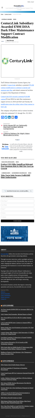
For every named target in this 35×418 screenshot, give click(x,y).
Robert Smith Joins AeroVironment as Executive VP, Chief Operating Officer (17, 328)
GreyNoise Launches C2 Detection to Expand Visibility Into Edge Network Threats (16, 338)
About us (3, 291)
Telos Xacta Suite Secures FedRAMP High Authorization (15, 176)
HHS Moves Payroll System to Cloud (11, 398)
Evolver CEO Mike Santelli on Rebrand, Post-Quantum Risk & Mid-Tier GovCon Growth (17, 166)
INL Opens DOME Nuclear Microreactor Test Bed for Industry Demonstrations (16, 383)
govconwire (8, 305)
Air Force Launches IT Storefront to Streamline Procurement (14, 368)
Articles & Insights (5, 293)
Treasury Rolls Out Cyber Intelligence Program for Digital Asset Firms (17, 388)
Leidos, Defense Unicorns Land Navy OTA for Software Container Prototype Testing (16, 378)
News (17, 161)
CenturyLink (11, 85)
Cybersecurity (6, 172)
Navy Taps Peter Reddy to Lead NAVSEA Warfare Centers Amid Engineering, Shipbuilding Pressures (17, 406)
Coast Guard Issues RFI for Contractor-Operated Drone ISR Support (17, 373)
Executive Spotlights (8, 161)
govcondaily (8, 361)
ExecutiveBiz (4, 254)
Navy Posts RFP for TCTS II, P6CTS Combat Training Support (16, 318)
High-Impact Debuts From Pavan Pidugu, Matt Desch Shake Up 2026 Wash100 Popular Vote (16, 402)
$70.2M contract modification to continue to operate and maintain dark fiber (17, 87)
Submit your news (5, 297)
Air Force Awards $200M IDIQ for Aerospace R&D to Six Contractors (17, 310)
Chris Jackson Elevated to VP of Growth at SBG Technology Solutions (14, 343)
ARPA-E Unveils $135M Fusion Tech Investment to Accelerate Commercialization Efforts (15, 393)
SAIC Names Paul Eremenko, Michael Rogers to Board (16, 314)
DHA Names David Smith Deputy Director (13, 365)
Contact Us (3, 299)
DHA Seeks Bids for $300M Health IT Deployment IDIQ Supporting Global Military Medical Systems (17, 348)
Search (30, 191)
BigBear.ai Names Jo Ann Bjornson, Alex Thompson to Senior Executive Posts (16, 353)
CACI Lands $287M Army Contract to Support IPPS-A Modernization (16, 323)
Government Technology (19, 172)
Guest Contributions (5, 295)
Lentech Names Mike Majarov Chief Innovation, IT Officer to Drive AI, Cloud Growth (17, 333)
